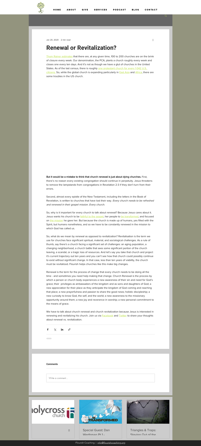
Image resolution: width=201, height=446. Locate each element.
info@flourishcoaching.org (111, 442)
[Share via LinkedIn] (62, 329)
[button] (71, 10)
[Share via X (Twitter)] (55, 329)
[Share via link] (69, 329)
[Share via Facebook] (47, 329)
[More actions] (153, 40)
